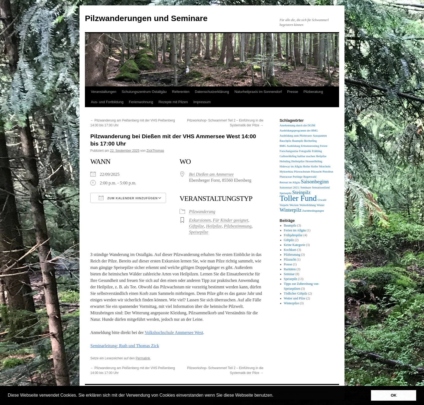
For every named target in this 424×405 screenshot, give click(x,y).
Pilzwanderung (202, 211)
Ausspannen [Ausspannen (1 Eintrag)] (320, 135)
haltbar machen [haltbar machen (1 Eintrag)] (306, 156)
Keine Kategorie (294, 245)
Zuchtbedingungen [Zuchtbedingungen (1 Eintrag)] (313, 210)
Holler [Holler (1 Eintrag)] (306, 166)
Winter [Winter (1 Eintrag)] (320, 205)
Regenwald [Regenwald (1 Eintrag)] (309, 176)
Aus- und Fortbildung (107, 102)
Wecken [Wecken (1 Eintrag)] (294, 205)
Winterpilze (291, 303)
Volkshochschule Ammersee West (174, 332)
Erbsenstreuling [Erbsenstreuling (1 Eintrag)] (310, 145)
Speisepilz (290, 279)
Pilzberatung (313, 92)
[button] (275, 396)
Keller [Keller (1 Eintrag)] (315, 166)
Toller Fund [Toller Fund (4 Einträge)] (298, 198)
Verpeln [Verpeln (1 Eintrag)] (284, 205)
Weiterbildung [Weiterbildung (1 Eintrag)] (307, 205)
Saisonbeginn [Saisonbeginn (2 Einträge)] (315, 181)
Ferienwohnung (141, 102)
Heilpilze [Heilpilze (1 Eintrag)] (321, 156)
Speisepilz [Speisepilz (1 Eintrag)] (286, 193)
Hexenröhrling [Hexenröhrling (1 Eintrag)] (313, 161)
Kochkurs (290, 250)
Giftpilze (196, 226)
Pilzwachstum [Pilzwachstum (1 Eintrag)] (302, 171)
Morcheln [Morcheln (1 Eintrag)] (324, 166)
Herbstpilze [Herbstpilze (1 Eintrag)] (297, 161)
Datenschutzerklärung (212, 92)
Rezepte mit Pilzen (173, 102)
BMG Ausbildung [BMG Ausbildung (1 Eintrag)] (290, 145)
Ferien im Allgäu (295, 230)
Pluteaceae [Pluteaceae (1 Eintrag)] (286, 176)
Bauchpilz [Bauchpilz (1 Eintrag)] (285, 140)
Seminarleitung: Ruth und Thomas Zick (124, 345)
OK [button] (394, 395)
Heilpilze (214, 226)
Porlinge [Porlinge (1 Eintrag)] (298, 176)
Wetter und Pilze (295, 298)
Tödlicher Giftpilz (295, 293)
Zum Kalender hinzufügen (128, 197)
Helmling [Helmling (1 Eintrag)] (285, 161)
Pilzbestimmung (237, 226)
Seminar (289, 274)
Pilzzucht (290, 259)
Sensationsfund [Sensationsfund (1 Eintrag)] (321, 187)
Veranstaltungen (103, 92)
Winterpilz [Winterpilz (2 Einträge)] (291, 210)
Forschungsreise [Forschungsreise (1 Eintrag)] (289, 151)
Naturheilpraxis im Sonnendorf (258, 92)
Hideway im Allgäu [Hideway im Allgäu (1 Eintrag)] (291, 166)
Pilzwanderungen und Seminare (146, 18)
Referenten (180, 92)
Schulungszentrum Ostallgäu (144, 92)
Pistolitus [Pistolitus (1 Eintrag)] (328, 171)
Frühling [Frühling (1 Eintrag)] (317, 151)
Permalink (142, 358)
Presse (292, 92)
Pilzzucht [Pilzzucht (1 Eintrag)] (316, 171)
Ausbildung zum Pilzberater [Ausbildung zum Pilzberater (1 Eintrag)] (296, 135)
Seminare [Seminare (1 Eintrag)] (305, 187)
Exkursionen (200, 220)
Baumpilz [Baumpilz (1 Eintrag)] (297, 140)
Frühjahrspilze (293, 235)
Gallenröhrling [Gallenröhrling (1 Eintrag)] (288, 156)
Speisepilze (198, 232)
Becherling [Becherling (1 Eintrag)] (310, 140)
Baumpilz (290, 225)
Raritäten (290, 269)
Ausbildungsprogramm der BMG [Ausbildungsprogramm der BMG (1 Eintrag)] (299, 130)
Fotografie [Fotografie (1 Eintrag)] (305, 151)
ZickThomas (155, 151)
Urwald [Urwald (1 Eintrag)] (321, 199)
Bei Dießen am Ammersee (211, 174)
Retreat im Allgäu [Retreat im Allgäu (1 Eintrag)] (290, 182)
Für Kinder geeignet (230, 220)
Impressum (202, 102)
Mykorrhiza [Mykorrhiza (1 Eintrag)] (286, 171)
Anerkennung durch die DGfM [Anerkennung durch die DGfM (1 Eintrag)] (297, 125)
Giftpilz (289, 240)
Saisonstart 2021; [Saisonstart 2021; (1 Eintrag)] (290, 187)
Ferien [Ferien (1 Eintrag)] (323, 145)
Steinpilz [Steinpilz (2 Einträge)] (301, 192)
